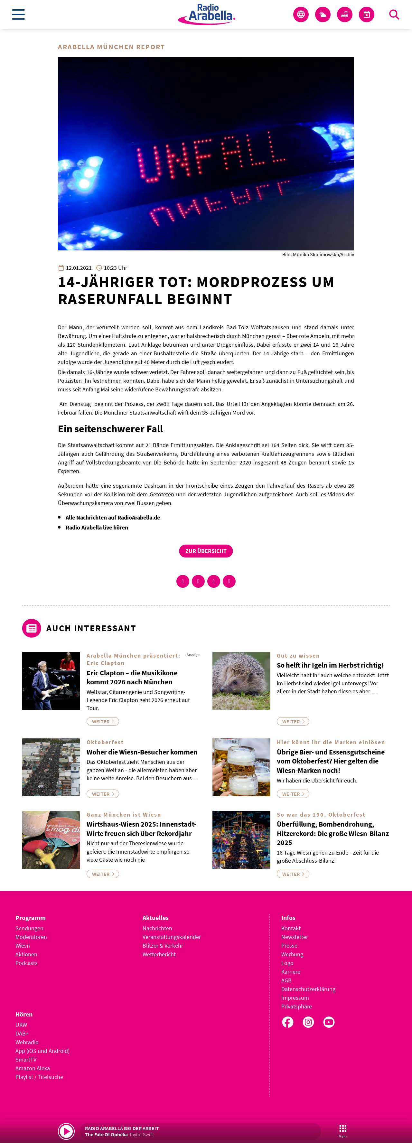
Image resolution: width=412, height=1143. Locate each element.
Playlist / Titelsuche (39, 1077)
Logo (287, 963)
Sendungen (29, 928)
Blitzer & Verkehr (163, 945)
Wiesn (22, 945)
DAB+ (22, 1033)
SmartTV (25, 1059)
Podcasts (26, 963)
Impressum (295, 997)
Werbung (292, 954)
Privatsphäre (296, 1006)
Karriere (290, 971)
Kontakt (291, 928)
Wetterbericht (159, 954)
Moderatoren (31, 937)
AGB (286, 980)
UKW (21, 1024)
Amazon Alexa (32, 1068)
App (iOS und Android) (42, 1050)
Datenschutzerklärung (308, 989)
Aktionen (26, 954)
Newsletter (294, 937)
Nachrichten (157, 928)
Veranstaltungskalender (172, 937)
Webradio (27, 1042)
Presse (289, 945)
